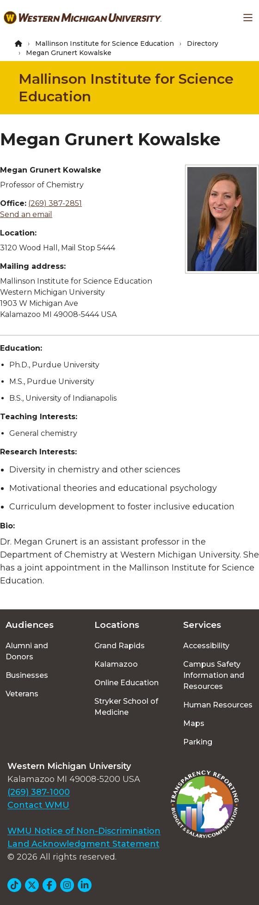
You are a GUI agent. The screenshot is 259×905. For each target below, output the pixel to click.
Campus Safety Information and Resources (213, 675)
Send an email (26, 214)
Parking (197, 742)
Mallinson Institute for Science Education (104, 43)
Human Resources (218, 704)
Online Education (126, 682)
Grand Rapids (119, 645)
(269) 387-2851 (55, 203)
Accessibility (206, 645)
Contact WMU (38, 805)
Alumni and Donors (27, 651)
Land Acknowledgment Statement (83, 844)
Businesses (27, 675)
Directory (202, 43)
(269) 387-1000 (38, 792)
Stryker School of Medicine (126, 707)
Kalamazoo (116, 664)
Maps (193, 723)
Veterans (22, 693)
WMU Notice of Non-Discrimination (83, 831)
